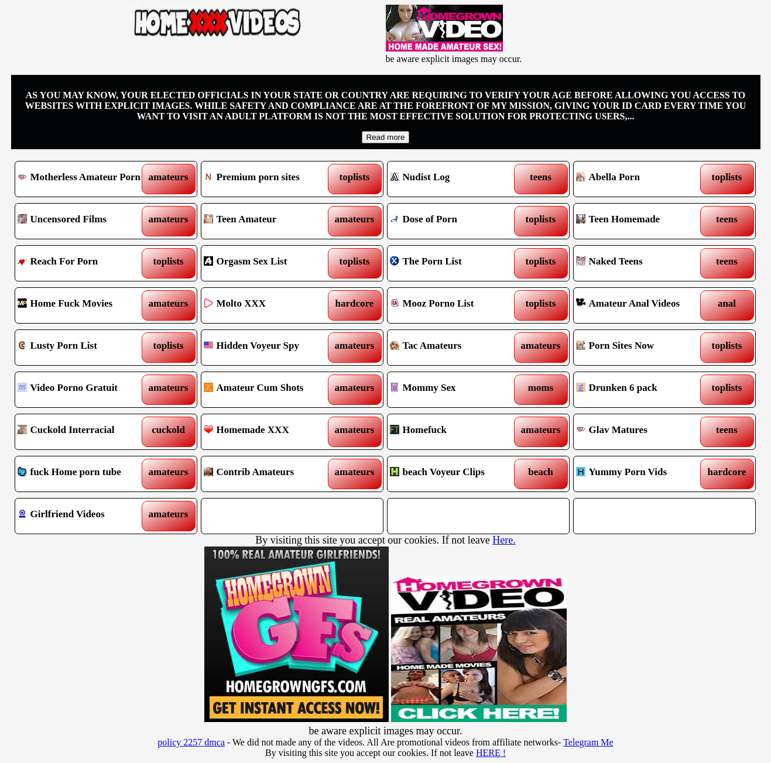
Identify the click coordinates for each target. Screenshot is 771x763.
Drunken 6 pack (641, 389)
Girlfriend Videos (83, 516)
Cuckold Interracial (83, 432)
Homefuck (455, 432)
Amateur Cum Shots (269, 389)
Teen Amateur (269, 221)
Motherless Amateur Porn (83, 179)
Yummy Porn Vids (641, 474)
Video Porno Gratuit (83, 389)
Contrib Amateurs (269, 474)
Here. (503, 540)
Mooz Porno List (455, 305)
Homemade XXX (269, 432)
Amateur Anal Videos (641, 305)
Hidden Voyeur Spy (269, 347)
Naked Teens (641, 263)
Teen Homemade (641, 221)
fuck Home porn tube (83, 474)
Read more (385, 137)
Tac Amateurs (455, 347)
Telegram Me (588, 742)
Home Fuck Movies (83, 305)
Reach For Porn (83, 263)
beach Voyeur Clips (455, 474)
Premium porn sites (269, 179)
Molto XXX (269, 305)
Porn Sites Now (641, 347)
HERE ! (491, 753)
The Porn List (455, 263)
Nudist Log (455, 179)
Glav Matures (641, 432)
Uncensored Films (83, 221)
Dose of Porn (455, 221)
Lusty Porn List (83, 347)
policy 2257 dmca (191, 742)
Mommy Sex (455, 389)
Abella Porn (641, 179)
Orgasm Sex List (269, 263)
